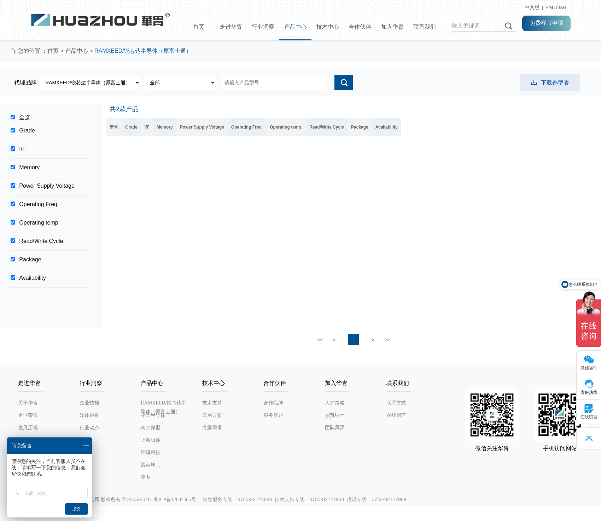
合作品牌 (273, 403)
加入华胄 (392, 27)
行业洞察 (263, 27)
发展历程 (28, 427)
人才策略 (335, 403)
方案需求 (212, 427)
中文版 (530, 7)
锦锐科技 (151, 452)
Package (30, 259)
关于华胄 (28, 403)
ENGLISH (555, 7)
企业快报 (89, 403)
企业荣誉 (28, 415)
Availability (32, 278)
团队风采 (335, 427)
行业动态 (89, 427)
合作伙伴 (360, 27)
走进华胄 (231, 27)
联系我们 (424, 27)
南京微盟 (151, 427)
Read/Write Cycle (41, 241)
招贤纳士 (335, 415)
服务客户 (273, 415)
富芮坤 (148, 465)
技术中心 (327, 27)
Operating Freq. (39, 204)
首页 (198, 27)
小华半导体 (153, 415)
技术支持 (212, 403)
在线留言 (396, 415)
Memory (29, 167)
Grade (27, 131)
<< (320, 339)
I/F (22, 149)
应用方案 (212, 415)
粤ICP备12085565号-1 (176, 499)
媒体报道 (89, 415)
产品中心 (295, 27)
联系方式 (396, 403)
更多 (146, 477)
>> (387, 339)
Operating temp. (39, 223)
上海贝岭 (151, 440)
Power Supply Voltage (47, 186)
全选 (24, 117)
